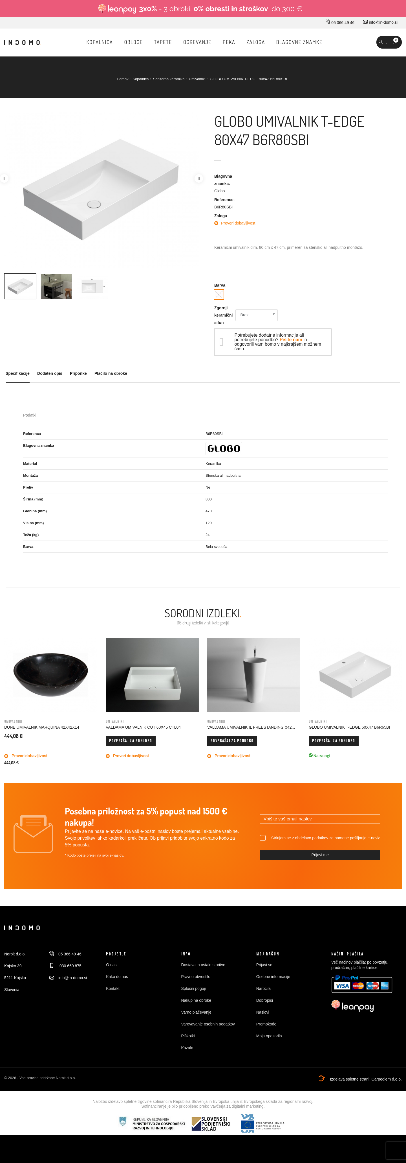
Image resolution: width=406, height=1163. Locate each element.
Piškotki (188, 1036)
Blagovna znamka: (223, 180)
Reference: (224, 199)
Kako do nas (117, 976)
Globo (219, 191)
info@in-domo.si (380, 22)
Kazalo (187, 1048)
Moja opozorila (269, 1036)
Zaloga (220, 216)
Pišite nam (291, 339)
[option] (20, 286)
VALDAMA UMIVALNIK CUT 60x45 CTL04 (143, 727)
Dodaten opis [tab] (49, 373)
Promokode (266, 1024)
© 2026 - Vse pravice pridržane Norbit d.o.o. (40, 1078)
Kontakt (112, 988)
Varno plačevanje (196, 1012)
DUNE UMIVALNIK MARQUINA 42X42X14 (41, 727)
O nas (111, 964)
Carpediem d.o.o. (387, 1079)
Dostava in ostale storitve (203, 964)
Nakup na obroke (196, 1000)
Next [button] (199, 178)
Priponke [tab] (78, 373)
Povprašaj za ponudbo (130, 741)
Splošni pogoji (193, 988)
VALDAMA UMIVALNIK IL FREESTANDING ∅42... (251, 727)
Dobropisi (264, 1000)
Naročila (263, 988)
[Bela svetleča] (219, 294)
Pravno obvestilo (196, 976)
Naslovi (262, 1012)
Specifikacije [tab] (18, 373)
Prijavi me (319, 855)
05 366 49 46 (340, 22)
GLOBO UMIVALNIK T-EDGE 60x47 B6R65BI (349, 727)
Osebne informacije (273, 976)
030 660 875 (65, 966)
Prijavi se (264, 964)
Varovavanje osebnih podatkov (208, 1024)
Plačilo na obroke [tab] (110, 373)
